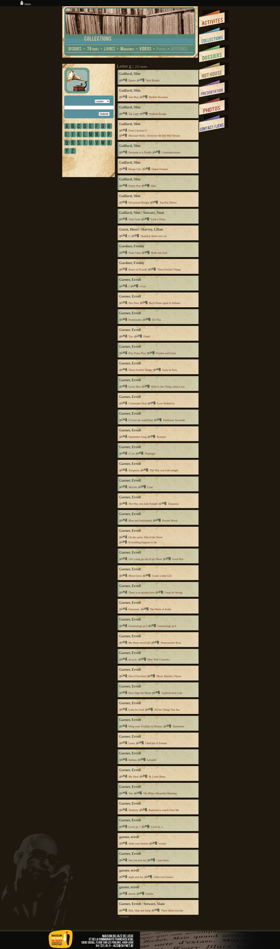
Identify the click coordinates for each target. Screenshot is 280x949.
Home (25, 4)
